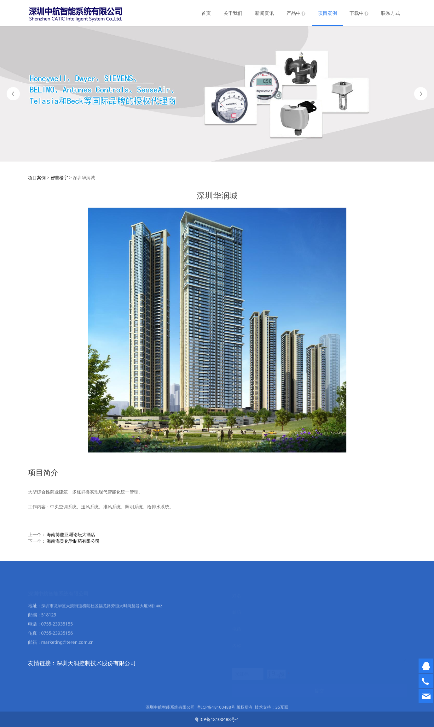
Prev (13, 94)
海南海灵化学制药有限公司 (73, 541)
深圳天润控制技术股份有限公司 (96, 663)
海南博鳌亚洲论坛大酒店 (71, 534)
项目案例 (327, 13)
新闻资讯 (264, 13)
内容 (236, 645)
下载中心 (359, 13)
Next (421, 94)
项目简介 (43, 472)
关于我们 (232, 13)
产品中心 (295, 13)
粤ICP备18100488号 (216, 710)
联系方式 (390, 13)
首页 (206, 13)
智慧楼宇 (59, 177)
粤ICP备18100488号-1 (217, 719)
